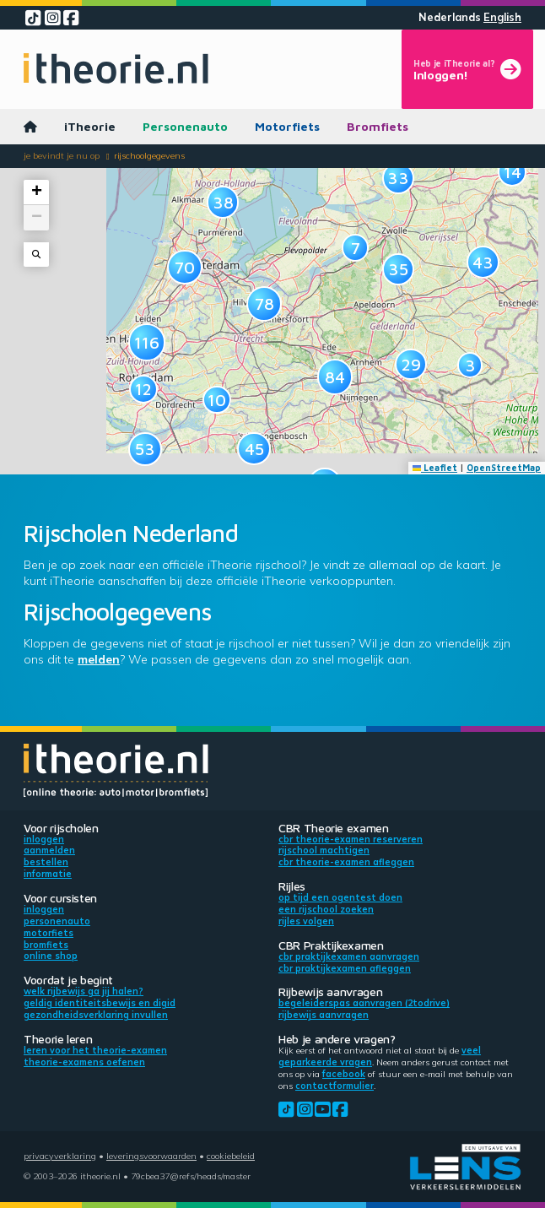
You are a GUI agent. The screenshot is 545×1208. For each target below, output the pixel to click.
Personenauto (185, 126)
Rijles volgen (306, 921)
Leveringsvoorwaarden (151, 1156)
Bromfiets (377, 126)
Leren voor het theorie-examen (95, 1050)
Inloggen (44, 839)
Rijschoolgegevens (149, 155)
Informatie (48, 874)
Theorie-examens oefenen (84, 1062)
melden (99, 659)
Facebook (343, 1074)
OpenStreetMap (504, 468)
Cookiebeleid (231, 1156)
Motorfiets (287, 126)
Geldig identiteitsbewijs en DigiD (99, 1003)
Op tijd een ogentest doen (340, 897)
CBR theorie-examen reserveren (350, 839)
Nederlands (449, 17)
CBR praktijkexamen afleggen (344, 968)
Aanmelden (49, 850)
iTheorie (90, 126)
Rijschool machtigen (324, 850)
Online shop (51, 956)
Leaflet (435, 468)
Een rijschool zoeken (326, 909)
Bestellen (46, 862)
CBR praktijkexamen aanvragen (348, 956)
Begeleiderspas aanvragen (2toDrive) (364, 1003)
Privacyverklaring (60, 1156)
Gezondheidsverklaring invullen (96, 1015)
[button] (143, 389)
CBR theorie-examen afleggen (346, 862)
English (502, 17)
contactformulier (334, 1086)
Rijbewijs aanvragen (323, 1015)
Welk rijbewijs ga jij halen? (83, 991)
